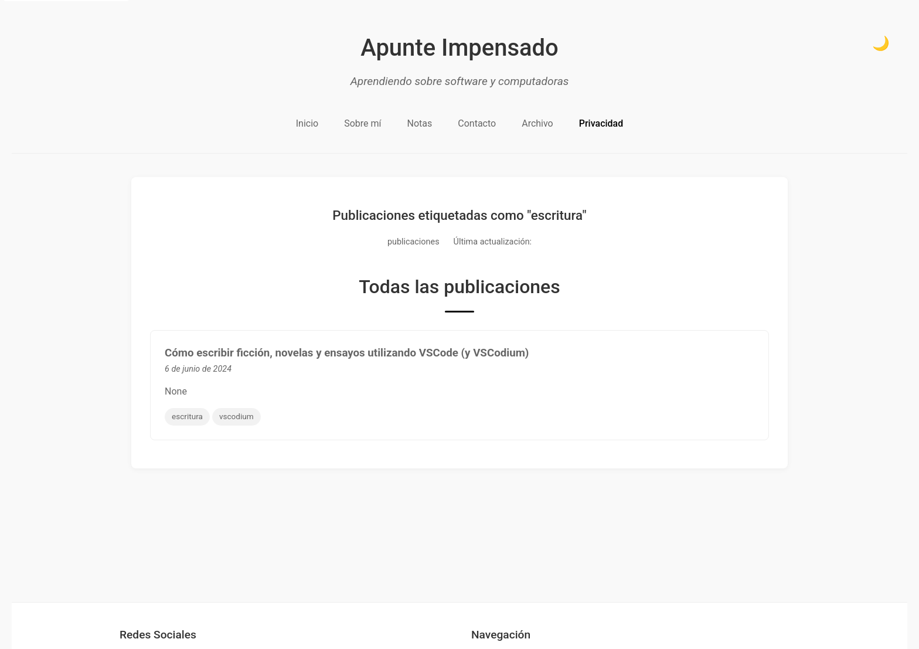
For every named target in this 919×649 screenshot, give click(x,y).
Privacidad (601, 123)
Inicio (307, 123)
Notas (420, 123)
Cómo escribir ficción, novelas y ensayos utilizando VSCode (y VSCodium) (347, 352)
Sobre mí (362, 123)
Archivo (537, 123)
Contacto (477, 123)
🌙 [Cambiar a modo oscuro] (881, 43)
